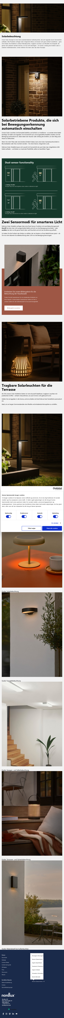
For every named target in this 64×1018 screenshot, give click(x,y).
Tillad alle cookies (52, 528)
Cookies (3, 985)
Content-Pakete (5, 962)
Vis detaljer (54, 523)
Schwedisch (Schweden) (37, 973)
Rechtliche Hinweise (7, 980)
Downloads (4, 957)
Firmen (3, 955)
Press (3, 969)
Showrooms (4, 972)
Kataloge (4, 960)
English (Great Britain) (37, 962)
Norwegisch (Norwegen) (37, 955)
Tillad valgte (31, 528)
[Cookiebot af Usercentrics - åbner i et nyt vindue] (54, 488)
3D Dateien (4, 967)
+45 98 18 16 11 (6, 1003)
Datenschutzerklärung (7, 982)
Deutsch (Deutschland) (37, 959)
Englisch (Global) (36, 969)
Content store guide (6, 964)
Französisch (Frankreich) (37, 966)
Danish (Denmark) (36, 977)
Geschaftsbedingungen (7, 987)
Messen (3, 974)
